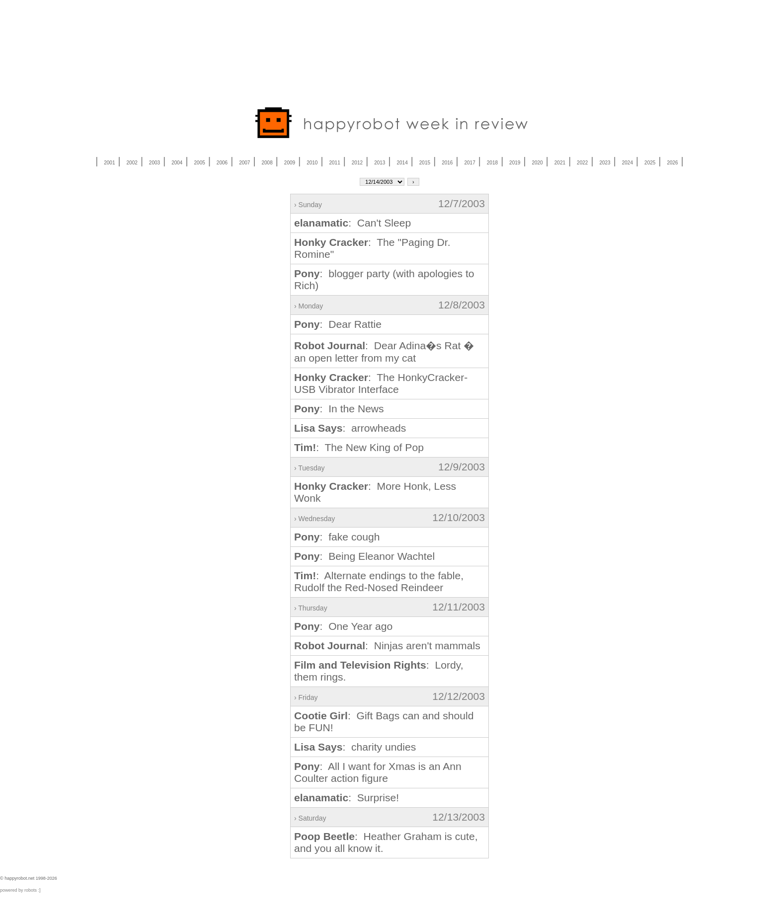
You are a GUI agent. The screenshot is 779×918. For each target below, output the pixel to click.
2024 (627, 162)
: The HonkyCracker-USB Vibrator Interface (380, 383)
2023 (604, 162)
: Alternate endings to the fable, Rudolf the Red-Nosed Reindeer (379, 581)
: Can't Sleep (352, 223)
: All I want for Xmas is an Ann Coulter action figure (378, 772)
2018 (492, 162)
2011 (334, 162)
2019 (514, 162)
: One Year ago (343, 626)
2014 (401, 162)
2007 (244, 162)
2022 (582, 162)
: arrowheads (350, 428)
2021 (559, 162)
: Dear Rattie (338, 324)
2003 (154, 162)
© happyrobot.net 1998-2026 (28, 878)
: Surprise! (346, 797)
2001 (109, 162)
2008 (267, 162)
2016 (447, 162)
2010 (312, 162)
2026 (672, 162)
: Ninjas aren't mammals (387, 645)
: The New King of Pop (359, 447)
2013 (379, 162)
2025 (649, 162)
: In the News (339, 408)
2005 (199, 162)
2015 (424, 162)
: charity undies (355, 747)
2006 (222, 162)
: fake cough (337, 536)
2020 (537, 162)
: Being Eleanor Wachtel (364, 556)
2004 (176, 162)
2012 (357, 162)
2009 (289, 162)
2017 (469, 162)
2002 (132, 162)
